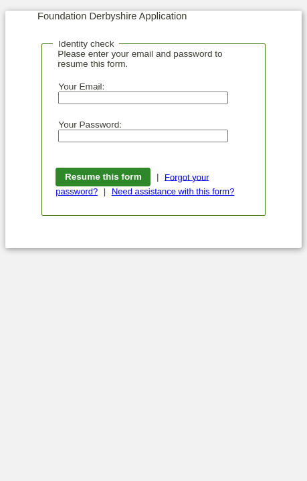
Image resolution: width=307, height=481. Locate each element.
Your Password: (90, 125)
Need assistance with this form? (173, 191)
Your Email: (81, 87)
